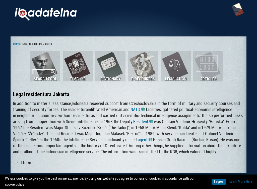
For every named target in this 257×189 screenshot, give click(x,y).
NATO (138, 109)
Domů (16, 43)
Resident (143, 121)
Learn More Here (240, 181)
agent (145, 139)
